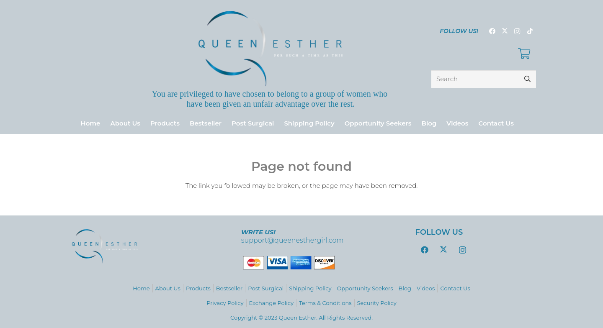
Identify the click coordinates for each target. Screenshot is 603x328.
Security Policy (377, 303)
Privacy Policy (224, 303)
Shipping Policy (310, 288)
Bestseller (229, 288)
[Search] (483, 79)
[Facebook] (492, 31)
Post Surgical (265, 288)
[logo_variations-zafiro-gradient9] (271, 48)
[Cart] (524, 54)
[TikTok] (529, 31)
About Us (167, 288)
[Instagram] (517, 31)
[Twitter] (504, 31)
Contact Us (455, 288)
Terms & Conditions (325, 303)
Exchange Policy (271, 303)
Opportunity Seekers (365, 288)
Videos (426, 288)
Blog (405, 288)
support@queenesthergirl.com (292, 240)
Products (198, 288)
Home (141, 288)
